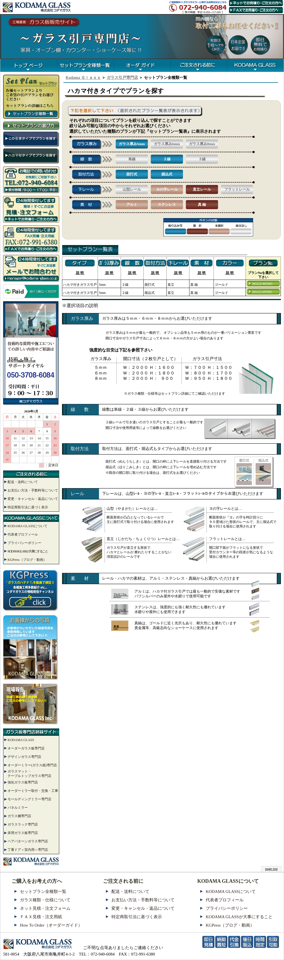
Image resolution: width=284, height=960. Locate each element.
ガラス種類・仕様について (45, 900)
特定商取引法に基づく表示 (28, 507)
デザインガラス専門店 (24, 757)
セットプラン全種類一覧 (43, 891)
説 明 (79, 273)
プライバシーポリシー (24, 543)
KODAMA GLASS (21, 740)
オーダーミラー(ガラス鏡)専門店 (32, 765)
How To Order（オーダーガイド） (51, 925)
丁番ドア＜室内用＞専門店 (28, 850)
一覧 (85, 65)
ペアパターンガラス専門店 (28, 841)
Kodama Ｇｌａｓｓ (83, 78)
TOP (28, 65)
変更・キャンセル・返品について (33, 499)
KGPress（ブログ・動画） (27, 560)
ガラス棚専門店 (19, 816)
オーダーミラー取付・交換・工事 (33, 791)
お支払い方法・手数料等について (33, 490)
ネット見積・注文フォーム (45, 908)
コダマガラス (255, 65)
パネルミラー (18, 808)
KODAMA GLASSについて (27, 526)
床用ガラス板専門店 (23, 833)
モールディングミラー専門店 (29, 799)
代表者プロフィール (23, 534)
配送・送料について (23, 482)
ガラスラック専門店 (23, 824)
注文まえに (198, 65)
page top (271, 869)
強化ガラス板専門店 (23, 782)
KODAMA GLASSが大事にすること (27, 551)
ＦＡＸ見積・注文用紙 (41, 917)
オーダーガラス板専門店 (26, 748)
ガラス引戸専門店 (122, 78)
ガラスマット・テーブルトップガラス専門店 (29, 773)
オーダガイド (142, 65)
